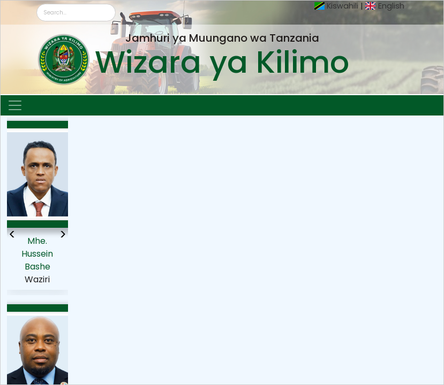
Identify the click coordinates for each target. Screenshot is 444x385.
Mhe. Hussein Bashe (37, 254)
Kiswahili (342, 6)
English (391, 6)
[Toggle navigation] (15, 105)
